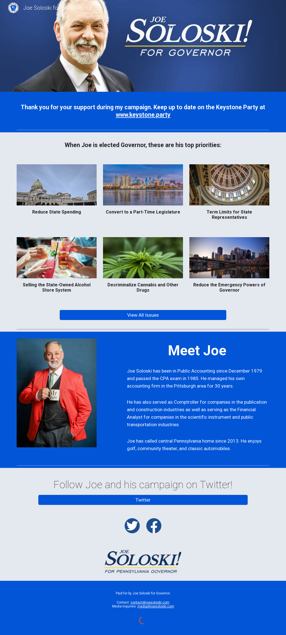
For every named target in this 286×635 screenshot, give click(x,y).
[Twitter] (143, 500)
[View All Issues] (143, 315)
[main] (143, 111)
